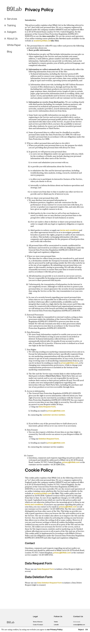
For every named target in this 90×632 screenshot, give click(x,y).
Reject (81, 629)
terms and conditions (69, 230)
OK (86, 629)
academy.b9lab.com (42, 41)
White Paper (14, 45)
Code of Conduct (38, 624)
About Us (12, 38)
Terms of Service (37, 621)
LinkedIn (56, 624)
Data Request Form (47, 407)
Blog (9, 51)
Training (11, 25)
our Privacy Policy (54, 629)
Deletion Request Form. (49, 439)
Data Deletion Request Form (49, 583)
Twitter (56, 621)
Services (12, 18)
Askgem (11, 31)
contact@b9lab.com (79, 624)
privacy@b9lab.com (69, 363)
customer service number (54, 415)
